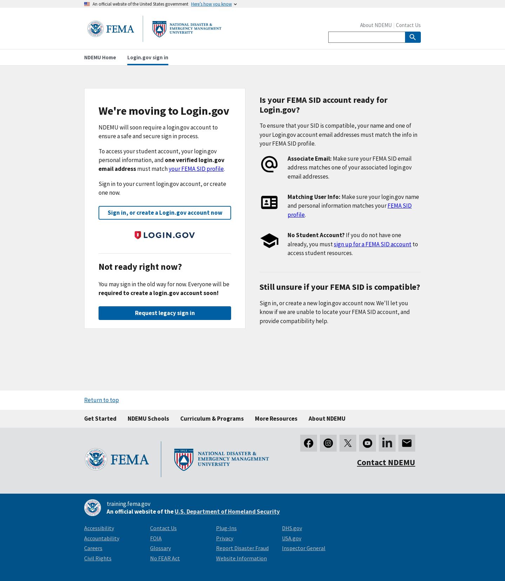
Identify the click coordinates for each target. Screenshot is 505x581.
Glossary (160, 548)
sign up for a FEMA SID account (372, 244)
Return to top (101, 400)
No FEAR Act (165, 558)
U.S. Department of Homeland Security (227, 511)
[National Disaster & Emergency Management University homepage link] (154, 39)
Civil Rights (98, 558)
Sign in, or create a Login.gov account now (165, 212)
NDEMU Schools (148, 418)
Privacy (224, 538)
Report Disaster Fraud (242, 548)
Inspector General (303, 548)
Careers (93, 548)
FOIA (156, 538)
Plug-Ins (226, 528)
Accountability (101, 538)
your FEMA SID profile (196, 169)
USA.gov (291, 538)
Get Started (100, 418)
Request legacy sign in (165, 313)
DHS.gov (292, 528)
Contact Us (408, 25)
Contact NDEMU (386, 462)
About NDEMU (376, 25)
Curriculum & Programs (212, 418)
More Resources (276, 418)
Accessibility (99, 528)
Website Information (241, 558)
